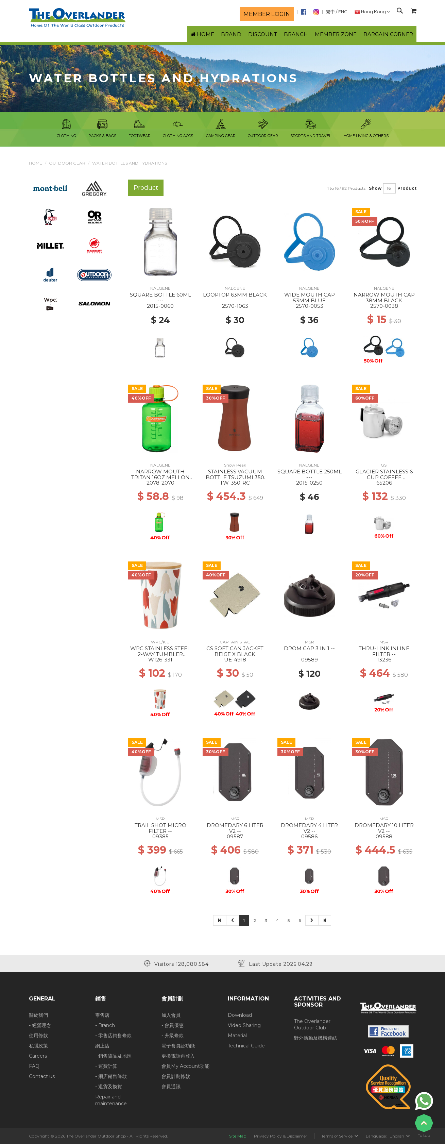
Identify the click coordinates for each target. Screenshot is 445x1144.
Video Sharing (244, 1025)
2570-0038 (384, 306)
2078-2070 (160, 483)
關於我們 (38, 1015)
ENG (342, 11)
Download (240, 1015)
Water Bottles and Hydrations (129, 163)
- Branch (105, 1025)
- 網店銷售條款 (111, 1076)
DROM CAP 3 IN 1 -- (309, 648)
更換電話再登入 (178, 1056)
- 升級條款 (172, 1035)
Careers (38, 1056)
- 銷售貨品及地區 (113, 1056)
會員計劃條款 (175, 1076)
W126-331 (160, 659)
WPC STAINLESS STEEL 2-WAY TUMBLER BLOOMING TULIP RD (160, 654)
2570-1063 (235, 306)
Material (237, 1035)
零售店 (102, 1015)
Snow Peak (235, 465)
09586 (309, 836)
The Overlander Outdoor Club (312, 1024)
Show (375, 188)
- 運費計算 (106, 1066)
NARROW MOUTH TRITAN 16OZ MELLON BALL (160, 477)
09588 (384, 836)
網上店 (102, 1046)
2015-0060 (160, 306)
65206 (384, 483)
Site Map (237, 1136)
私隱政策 (38, 1046)
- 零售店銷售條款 (113, 1035)
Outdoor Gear (67, 163)
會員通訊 (171, 1086)
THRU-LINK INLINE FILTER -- (384, 651)
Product (406, 188)
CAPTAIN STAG (235, 641)
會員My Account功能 (185, 1066)
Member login (266, 14)
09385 (160, 836)
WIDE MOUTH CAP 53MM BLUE (309, 297)
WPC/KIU (160, 641)
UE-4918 (235, 659)
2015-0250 (309, 483)
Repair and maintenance (111, 1100)
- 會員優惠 (172, 1025)
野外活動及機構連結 (315, 1038)
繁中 (330, 11)
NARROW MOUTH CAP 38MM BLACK (384, 297)
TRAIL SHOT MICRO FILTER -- (160, 828)
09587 (235, 836)
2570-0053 (309, 306)
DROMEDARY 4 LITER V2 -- (309, 828)
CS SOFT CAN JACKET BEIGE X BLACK (234, 651)
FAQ (34, 1066)
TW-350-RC (235, 483)
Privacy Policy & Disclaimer (280, 1136)
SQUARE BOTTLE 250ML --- (309, 474)
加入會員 (171, 1015)
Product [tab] (146, 187)
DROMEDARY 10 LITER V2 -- (384, 828)
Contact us (42, 1076)
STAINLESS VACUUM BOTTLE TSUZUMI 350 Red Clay (235, 477)
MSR (309, 641)
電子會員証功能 (178, 1046)
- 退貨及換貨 (108, 1086)
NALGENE (160, 288)
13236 (384, 659)
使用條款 (38, 1035)
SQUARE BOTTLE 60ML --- (160, 297)
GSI (384, 465)
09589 (309, 659)
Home (35, 163)
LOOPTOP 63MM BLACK (235, 294)
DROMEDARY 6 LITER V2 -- (235, 828)
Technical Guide (246, 1046)
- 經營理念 (40, 1025)
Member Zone (336, 34)
